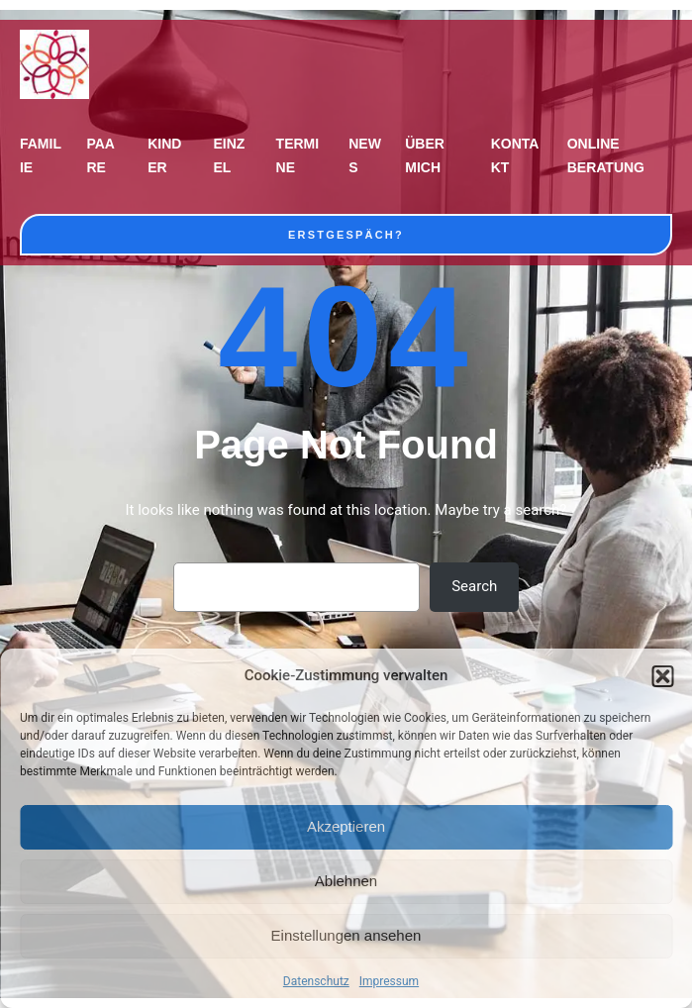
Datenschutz (316, 981)
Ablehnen (346, 880)
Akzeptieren (346, 826)
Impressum (389, 981)
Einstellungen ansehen (346, 935)
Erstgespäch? (346, 235)
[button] (662, 676)
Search (474, 586)
